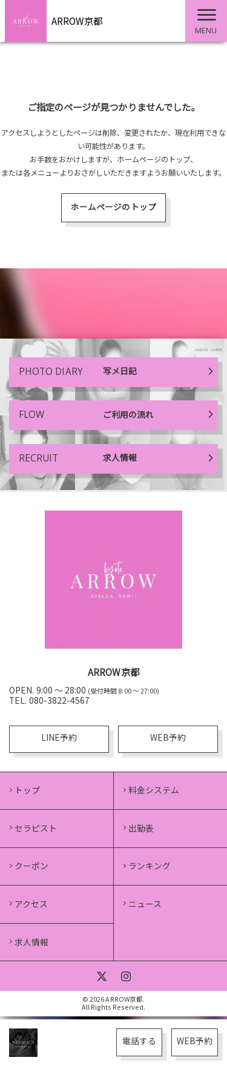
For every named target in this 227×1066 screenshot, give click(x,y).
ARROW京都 (76, 20)
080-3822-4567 (59, 703)
